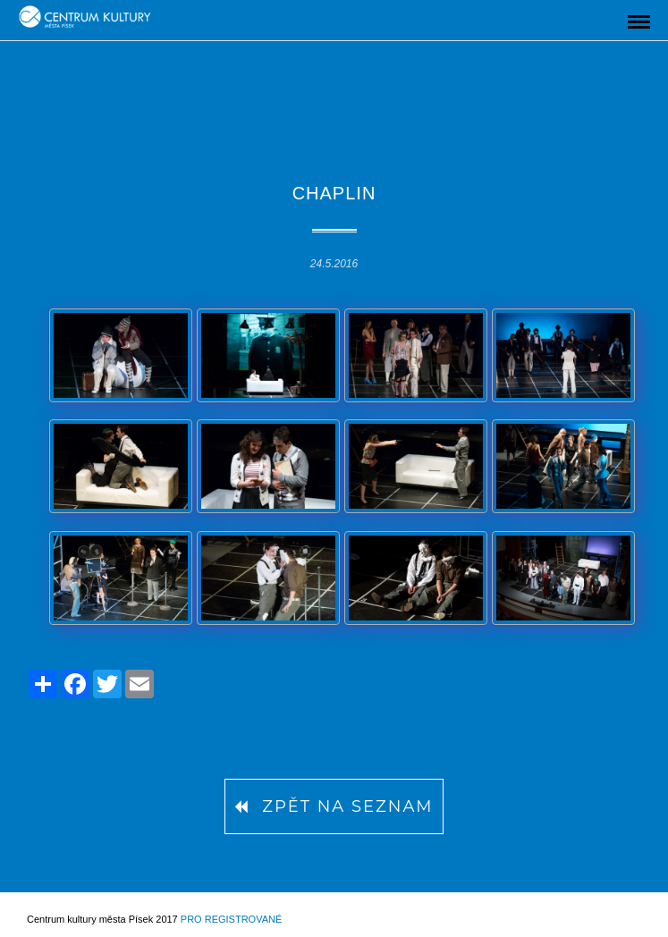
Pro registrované (231, 919)
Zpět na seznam (333, 806)
